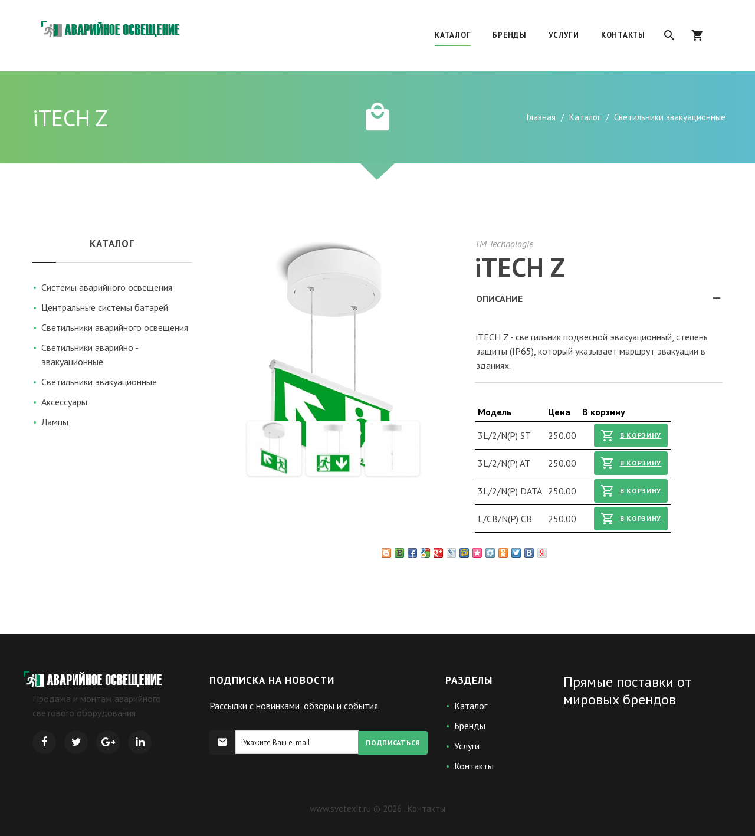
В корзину (630, 435)
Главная (541, 117)
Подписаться (393, 742)
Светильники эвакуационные (99, 382)
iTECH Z (519, 267)
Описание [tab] (599, 301)
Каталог (584, 117)
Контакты (474, 766)
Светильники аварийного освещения (114, 327)
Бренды (469, 726)
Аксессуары (64, 402)
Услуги (467, 746)
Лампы (54, 422)
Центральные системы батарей (104, 307)
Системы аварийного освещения (106, 287)
